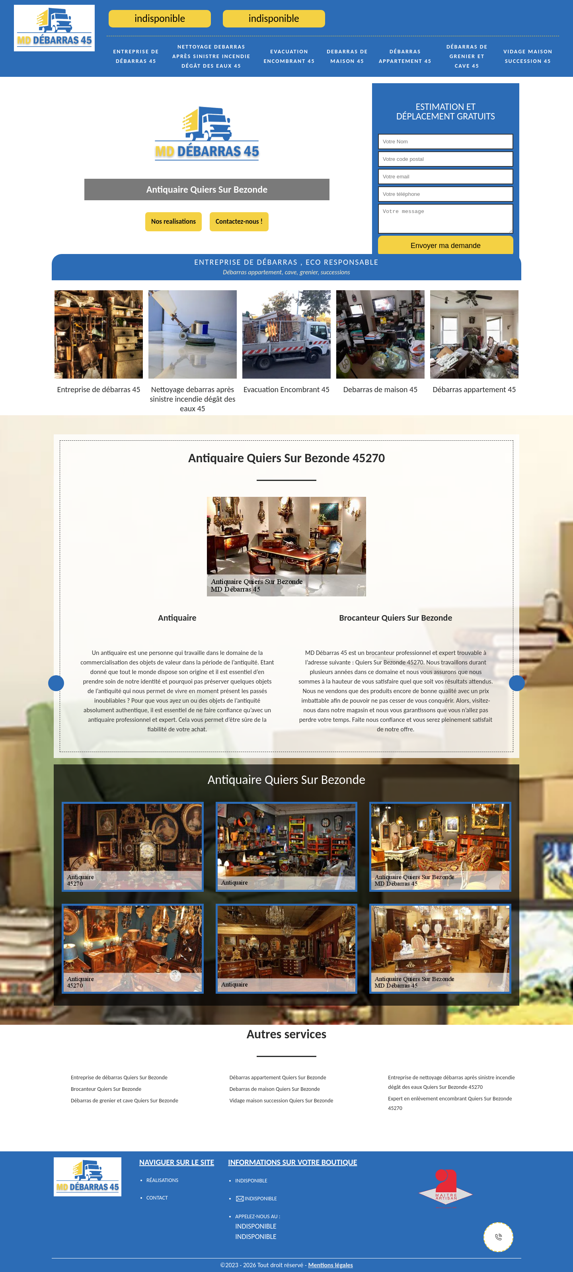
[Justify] (498, 1237)
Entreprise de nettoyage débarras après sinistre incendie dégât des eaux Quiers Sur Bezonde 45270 (451, 1082)
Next (517, 683)
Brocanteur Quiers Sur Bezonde (106, 1089)
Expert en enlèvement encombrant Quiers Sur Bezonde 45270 (450, 1103)
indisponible (256, 1226)
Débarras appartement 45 (405, 56)
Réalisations (162, 1180)
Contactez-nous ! (239, 221)
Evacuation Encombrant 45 (289, 56)
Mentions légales (330, 1265)
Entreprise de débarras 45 (136, 56)
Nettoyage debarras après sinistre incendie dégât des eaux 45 (211, 56)
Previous (56, 683)
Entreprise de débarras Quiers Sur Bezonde (119, 1077)
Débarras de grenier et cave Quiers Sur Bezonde (124, 1100)
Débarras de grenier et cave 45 (467, 56)
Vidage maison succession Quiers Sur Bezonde (281, 1100)
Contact (157, 1197)
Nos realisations (173, 221)
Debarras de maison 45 (347, 56)
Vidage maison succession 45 (528, 56)
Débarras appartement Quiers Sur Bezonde (278, 1077)
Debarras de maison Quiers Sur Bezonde (275, 1089)
